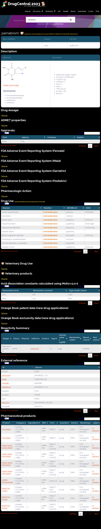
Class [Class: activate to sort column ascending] (15, 338)
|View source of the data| (38, 201)
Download (82, 11)
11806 (4, 379)
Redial (65, 11)
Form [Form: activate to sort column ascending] (52, 423)
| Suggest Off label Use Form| (22, 201)
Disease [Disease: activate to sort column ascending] (6, 208)
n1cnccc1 (59, 24)
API (59, 11)
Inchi (11, 85)
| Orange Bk (65, 34)
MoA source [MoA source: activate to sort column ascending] (96, 338)
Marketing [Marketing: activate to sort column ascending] (84, 423)
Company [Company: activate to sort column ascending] (51, 137)
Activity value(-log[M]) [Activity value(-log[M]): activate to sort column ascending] (62, 338)
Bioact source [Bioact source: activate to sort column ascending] (86, 338)
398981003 (6, 387)
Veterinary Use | (29, 34)
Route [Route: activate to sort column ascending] (74, 423)
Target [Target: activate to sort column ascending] (6, 338)
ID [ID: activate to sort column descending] (3, 367)
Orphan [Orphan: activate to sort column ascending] (80, 137)
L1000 (90, 11)
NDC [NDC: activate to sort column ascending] (44, 423)
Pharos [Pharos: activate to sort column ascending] (25, 338)
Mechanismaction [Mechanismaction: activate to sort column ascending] (74, 338)
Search (28, 11)
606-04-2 (5, 403)
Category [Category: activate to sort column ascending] (20, 423)
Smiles (16, 85)
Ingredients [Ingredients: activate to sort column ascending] (33, 423)
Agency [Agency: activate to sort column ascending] (25, 137)
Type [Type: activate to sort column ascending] (53, 338)
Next (96, 146)
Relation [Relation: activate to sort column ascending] (47, 208)
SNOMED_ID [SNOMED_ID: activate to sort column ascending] (72, 208)
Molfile (6, 85)
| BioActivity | (74, 34)
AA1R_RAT (35, 349)
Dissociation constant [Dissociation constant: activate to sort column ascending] (43, 290)
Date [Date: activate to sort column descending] (5, 137)
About (73, 11)
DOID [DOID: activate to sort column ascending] (88, 208)
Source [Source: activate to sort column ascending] (38, 367)
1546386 (5, 383)
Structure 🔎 (38, 11)
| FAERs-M (58, 34)
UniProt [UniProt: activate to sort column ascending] (34, 338)
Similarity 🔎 (50, 11)
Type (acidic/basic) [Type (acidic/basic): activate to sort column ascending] (78, 290)
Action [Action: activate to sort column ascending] (45, 338)
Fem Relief (6, 429)
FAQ (97, 11)
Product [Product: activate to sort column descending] (6, 423)
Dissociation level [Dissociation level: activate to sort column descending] (11, 290)
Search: (89, 133)
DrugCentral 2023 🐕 (27, 4)
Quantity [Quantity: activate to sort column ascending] (64, 423)
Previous (82, 146)
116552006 (6, 375)
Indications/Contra (41, 34)
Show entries (7, 133)
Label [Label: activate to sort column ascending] (95, 423)
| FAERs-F (51, 34)
